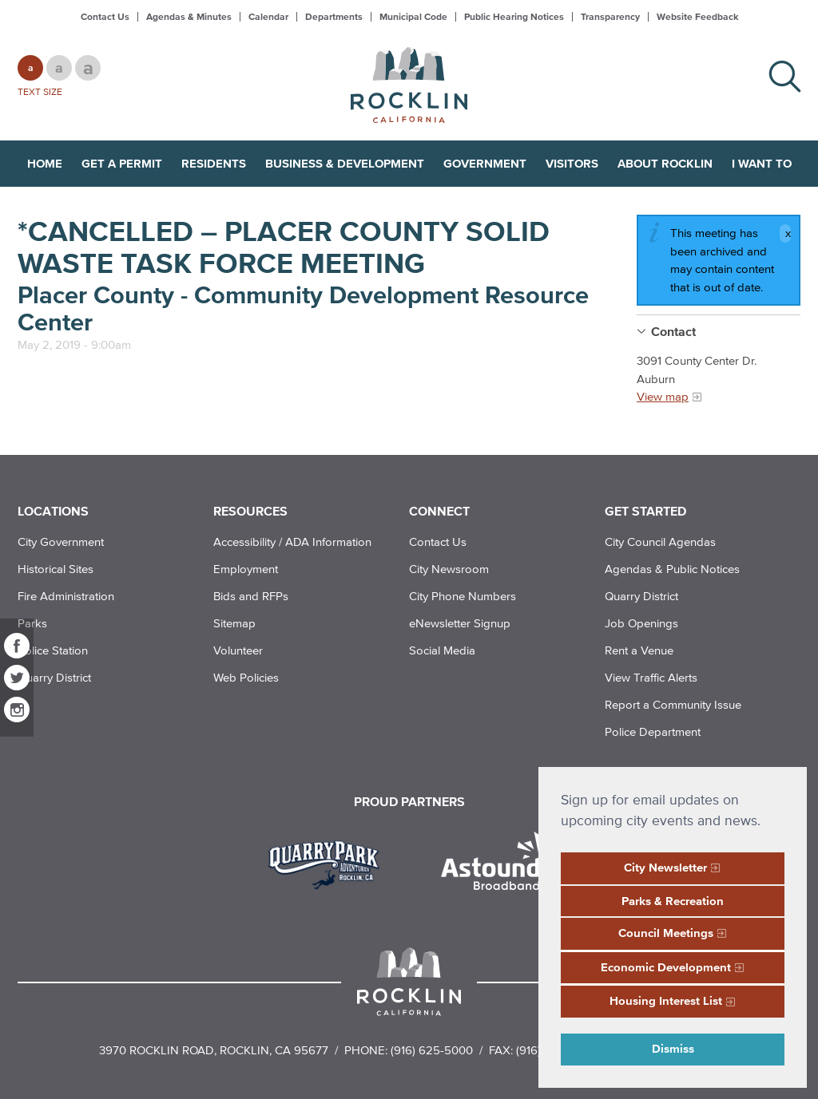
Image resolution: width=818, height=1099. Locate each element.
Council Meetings (665, 932)
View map (663, 396)
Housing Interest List (666, 1000)
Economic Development (666, 967)
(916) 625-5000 (432, 1050)
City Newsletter (665, 867)
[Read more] (329, 863)
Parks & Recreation (672, 900)
